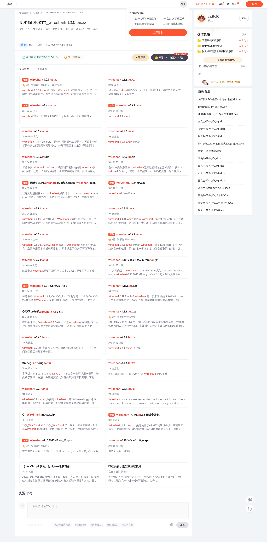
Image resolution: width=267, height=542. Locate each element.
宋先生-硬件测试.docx (209, 159)
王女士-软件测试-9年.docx (211, 181)
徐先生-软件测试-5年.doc (211, 166)
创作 (254, 4)
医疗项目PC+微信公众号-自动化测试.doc (220, 99)
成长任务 (233, 3)
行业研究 (37, 13)
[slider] (35, 525)
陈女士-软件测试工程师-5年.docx (215, 203)
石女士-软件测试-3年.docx (211, 173)
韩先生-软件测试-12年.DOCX (213, 195)
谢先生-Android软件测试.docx (214, 188)
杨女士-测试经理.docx (209, 151)
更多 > (245, 35)
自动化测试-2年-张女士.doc (212, 107)
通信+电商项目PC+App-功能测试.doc (218, 114)
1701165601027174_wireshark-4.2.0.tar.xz (52, 23)
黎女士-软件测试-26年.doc (211, 210)
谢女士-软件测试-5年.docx (211, 122)
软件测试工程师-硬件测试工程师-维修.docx (221, 144)
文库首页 (23, 13)
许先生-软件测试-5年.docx (211, 136)
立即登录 (158, 32)
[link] (23, 13)
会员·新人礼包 (204, 3)
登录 (183, 4)
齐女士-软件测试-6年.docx (211, 129)
